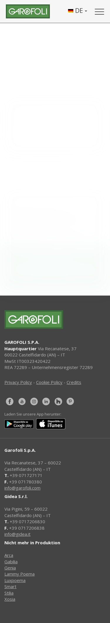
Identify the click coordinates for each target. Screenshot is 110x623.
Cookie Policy (49, 382)
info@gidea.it (17, 534)
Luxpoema (15, 580)
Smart (10, 586)
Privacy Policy (18, 382)
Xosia (9, 599)
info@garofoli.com (22, 488)
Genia (10, 568)
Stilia (8, 593)
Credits (74, 382)
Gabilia (11, 561)
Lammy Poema (19, 574)
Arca (8, 555)
